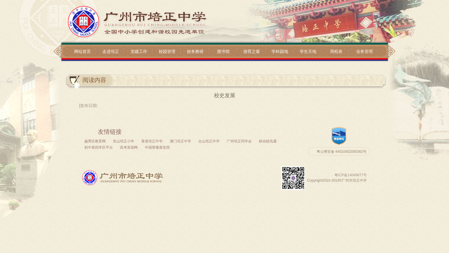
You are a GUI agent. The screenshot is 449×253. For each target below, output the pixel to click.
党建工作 (139, 51)
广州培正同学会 (239, 141)
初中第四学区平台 (98, 147)
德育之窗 (251, 51)
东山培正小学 (123, 141)
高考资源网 (129, 147)
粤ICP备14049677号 (350, 175)
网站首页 (82, 51)
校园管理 (167, 51)
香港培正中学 (152, 141)
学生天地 (308, 51)
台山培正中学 (209, 141)
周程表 (336, 51)
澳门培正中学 (180, 141)
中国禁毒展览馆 (157, 147)
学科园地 (280, 51)
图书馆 (223, 51)
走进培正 (110, 51)
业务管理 (364, 51)
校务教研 (195, 51)
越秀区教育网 (95, 141)
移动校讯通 (268, 141)
